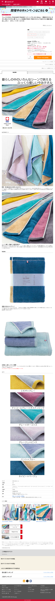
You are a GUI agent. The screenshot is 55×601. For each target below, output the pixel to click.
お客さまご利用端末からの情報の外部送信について (46, 590)
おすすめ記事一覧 (17, 585)
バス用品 (30, 6)
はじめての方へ (31, 591)
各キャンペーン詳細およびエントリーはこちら (37, 48)
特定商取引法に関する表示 (45, 592)
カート (15, 587)
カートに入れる (42, 57)
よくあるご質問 (31, 589)
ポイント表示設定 (17, 591)
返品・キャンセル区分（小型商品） (18, 496)
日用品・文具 (9, 6)
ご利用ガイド (17, 593)
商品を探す (4, 585)
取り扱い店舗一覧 (5, 593)
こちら (15, 596)
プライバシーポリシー (44, 587)
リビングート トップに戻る (47, 61)
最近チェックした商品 (6, 589)
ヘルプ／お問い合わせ (32, 585)
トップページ (3, 6)
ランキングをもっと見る (48, 572)
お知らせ (30, 587)
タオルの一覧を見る (49, 64)
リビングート (4, 554)
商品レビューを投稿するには (47, 68)
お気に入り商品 (5, 587)
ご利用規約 (42, 585)
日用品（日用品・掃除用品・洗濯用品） (20, 6)
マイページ (16, 589)
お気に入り (30, 58)
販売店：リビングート (47, 25)
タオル (35, 6)
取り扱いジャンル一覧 (6, 591)
